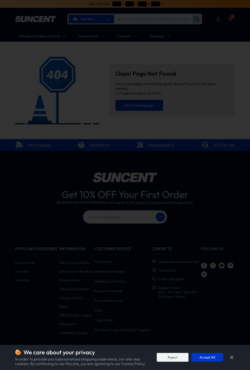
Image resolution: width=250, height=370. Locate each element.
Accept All (207, 357)
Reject (172, 357)
